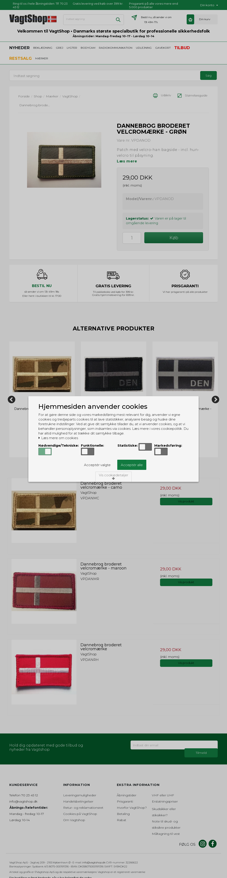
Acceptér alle (132, 465)
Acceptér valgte (97, 465)
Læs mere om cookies (58, 438)
